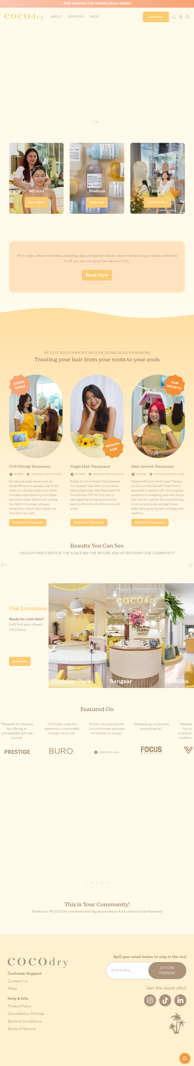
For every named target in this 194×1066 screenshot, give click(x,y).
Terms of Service (22, 1029)
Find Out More (158, 202)
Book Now (97, 275)
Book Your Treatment (28, 522)
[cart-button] (181, 17)
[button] (97, 122)
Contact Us (17, 981)
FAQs (12, 989)
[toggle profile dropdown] (56, 17)
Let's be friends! (167, 970)
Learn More (36, 202)
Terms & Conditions (24, 1022)
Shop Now (97, 202)
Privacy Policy (19, 1006)
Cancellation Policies (26, 1014)
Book (156, 17)
